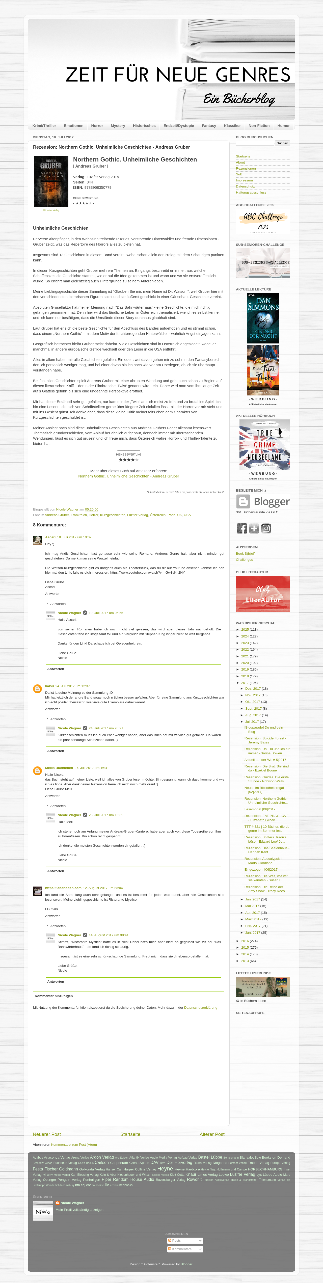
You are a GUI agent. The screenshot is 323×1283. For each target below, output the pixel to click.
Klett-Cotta (177, 1175)
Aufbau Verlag (187, 1157)
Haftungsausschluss (251, 192)
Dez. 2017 (253, 688)
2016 (245, 941)
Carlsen (102, 1162)
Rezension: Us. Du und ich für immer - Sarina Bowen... (267, 751)
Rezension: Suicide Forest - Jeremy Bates (265, 740)
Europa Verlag (280, 1163)
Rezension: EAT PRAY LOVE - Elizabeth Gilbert (267, 818)
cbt (88, 1185)
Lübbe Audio (272, 1175)
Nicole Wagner (69, 613)
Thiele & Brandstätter (244, 1179)
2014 (245, 954)
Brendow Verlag (42, 1162)
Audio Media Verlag (163, 1157)
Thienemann (267, 1180)
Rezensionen (246, 168)
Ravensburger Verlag (170, 1180)
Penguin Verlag (70, 1180)
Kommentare (180, 1249)
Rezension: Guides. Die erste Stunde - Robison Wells (267, 779)
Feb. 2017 (253, 926)
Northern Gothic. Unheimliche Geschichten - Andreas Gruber (128, 476)
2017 (245, 683)
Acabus (38, 1157)
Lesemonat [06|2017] (261, 809)
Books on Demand (276, 1157)
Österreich (158, 515)
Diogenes (220, 1163)
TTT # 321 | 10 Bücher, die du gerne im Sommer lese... (267, 829)
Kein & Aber (108, 1175)
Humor (284, 125)
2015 (245, 947)
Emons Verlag (258, 1163)
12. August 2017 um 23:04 (103, 888)
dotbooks (97, 1185)
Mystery (118, 125)
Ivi (44, 1175)
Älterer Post (212, 1134)
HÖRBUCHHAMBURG (265, 1169)
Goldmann (68, 1169)
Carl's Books (86, 1162)
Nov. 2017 (253, 695)
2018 (245, 676)
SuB (239, 174)
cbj (83, 1185)
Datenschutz (245, 186)
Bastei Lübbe (210, 1157)
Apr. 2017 (253, 913)
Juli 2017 (252, 722)
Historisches (144, 125)
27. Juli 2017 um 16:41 (91, 768)
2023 (245, 643)
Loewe (224, 1175)
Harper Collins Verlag (139, 1169)
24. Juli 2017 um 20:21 (106, 728)
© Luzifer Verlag (51, 210)
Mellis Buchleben (59, 768)
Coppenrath (119, 1163)
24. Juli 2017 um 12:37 (73, 686)
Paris (171, 515)
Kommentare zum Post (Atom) (74, 1144)
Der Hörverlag (179, 1162)
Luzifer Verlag (137, 515)
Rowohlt (194, 1179)
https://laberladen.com (63, 888)
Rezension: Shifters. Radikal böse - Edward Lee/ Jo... (266, 839)
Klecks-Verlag (160, 1174)
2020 (245, 663)
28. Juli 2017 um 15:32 (106, 815)
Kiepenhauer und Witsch (134, 1175)
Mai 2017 (252, 906)
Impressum (244, 180)
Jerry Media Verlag (58, 1174)
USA (187, 515)
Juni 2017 (253, 899)
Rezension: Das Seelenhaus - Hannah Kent (267, 850)
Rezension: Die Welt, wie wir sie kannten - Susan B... (266, 878)
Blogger (186, 1264)
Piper (106, 1179)
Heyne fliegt (208, 1169)
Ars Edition (121, 1157)
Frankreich (79, 515)
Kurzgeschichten (112, 515)
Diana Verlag (203, 1163)
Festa (38, 1169)
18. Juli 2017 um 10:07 (74, 537)
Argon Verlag (102, 1157)
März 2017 (253, 919)
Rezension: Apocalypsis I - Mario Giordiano (264, 861)
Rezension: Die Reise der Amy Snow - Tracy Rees (265, 889)
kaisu (49, 686)
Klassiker (232, 125)
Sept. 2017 (254, 708)
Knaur (190, 1174)
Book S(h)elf (245, 553)
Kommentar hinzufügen (54, 996)
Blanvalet (247, 1157)
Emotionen (74, 125)
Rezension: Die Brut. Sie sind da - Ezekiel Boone (267, 768)
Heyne (165, 1168)
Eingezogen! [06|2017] (262, 869)
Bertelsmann (231, 1157)
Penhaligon (91, 1180)
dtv (106, 1184)
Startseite (130, 1134)
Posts (174, 1240)
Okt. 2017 (253, 702)
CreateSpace (139, 1163)
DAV (154, 1162)
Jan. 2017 (253, 932)
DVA (162, 1162)
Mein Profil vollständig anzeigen (79, 1210)
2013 (245, 961)
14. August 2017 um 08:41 (109, 935)
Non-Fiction (259, 125)
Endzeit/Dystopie (179, 125)
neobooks (126, 1185)
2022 (245, 649)
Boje (258, 1157)
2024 (245, 636)
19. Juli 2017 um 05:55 (106, 613)
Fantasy (209, 125)
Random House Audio (133, 1179)
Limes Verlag (208, 1175)
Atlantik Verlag (139, 1157)
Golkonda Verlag (92, 1169)
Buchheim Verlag (65, 1163)
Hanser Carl (114, 1169)
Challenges (244, 560)
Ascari (50, 537)
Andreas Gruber (57, 515)
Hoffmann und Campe (232, 1169)
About (240, 162)
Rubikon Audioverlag (216, 1179)
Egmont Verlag (237, 1162)
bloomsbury (67, 1185)
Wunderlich (53, 1185)
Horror (97, 125)
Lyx (259, 1175)
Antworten (53, 594)
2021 (245, 656)
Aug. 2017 (253, 715)
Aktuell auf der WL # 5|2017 (265, 760)
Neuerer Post (47, 1134)
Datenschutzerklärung (200, 1007)
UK (179, 515)
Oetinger (49, 1180)
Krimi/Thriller (44, 125)
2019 (245, 669)
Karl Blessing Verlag (85, 1175)
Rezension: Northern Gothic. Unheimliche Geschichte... (266, 801)
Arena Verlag (80, 1157)
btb (77, 1185)
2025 (245, 629)
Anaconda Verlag (57, 1157)
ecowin (114, 1185)
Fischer (51, 1169)
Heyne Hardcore (187, 1169)
